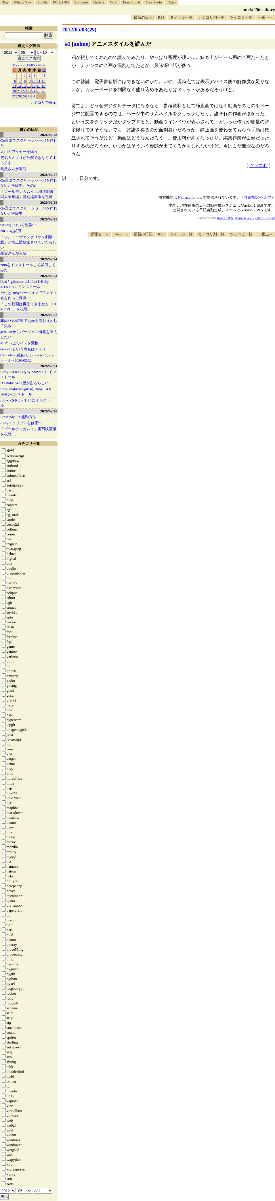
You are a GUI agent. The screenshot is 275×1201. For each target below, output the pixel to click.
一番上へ (265, 234)
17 (34, 86)
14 (19, 86)
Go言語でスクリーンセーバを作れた (28, 143)
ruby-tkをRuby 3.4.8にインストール (27, 403)
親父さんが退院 (13, 169)
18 (39, 86)
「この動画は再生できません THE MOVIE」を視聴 (28, 306)
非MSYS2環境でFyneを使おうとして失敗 (28, 323)
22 (24, 91)
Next (41, 65)
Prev (16, 65)
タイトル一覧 (181, 17)
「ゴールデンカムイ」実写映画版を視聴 (28, 431)
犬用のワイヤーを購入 (19, 151)
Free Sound (131, 2)
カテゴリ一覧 (29, 443)
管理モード (99, 234)
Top (5, 2)
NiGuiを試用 (10, 231)
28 (19, 96)
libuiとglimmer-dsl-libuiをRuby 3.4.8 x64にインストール (24, 284)
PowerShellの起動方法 (18, 417)
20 (14, 91)
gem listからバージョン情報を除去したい (28, 334)
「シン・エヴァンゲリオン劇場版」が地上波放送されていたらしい (28, 242)
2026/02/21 (48, 366)
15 (24, 86)
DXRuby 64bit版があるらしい (24, 383)
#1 (67, 44)
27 (14, 96)
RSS (161, 17)
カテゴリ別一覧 (211, 17)
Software (81, 2)
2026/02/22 (48, 315)
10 (34, 80)
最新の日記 (143, 17)
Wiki (113, 2)
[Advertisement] (197, 282)
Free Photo (154, 2)
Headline (121, 234)
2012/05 (29, 65)
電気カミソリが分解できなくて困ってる (28, 160)
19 (43, 86)
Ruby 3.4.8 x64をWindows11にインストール (28, 374)
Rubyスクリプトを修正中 (21, 423)
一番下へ (265, 17)
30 (29, 96)
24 (34, 91)
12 (43, 80)
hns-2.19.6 (225, 218)
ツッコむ (258, 165)
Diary (171, 2)
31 (34, 96)
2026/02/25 (48, 219)
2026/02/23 (48, 276)
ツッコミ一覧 (241, 17)
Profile (42, 2)
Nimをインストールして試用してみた (28, 267)
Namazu (184, 197)
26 (43, 91)
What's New (23, 2)
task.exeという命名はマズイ (23, 349)
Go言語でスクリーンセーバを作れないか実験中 (28, 211)
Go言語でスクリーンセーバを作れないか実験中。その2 (28, 183)
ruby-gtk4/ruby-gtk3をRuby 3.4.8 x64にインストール (25, 391)
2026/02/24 (48, 259)
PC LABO (61, 2)
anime (81, 44)
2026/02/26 (48, 202)
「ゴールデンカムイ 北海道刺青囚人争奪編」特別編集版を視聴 (27, 194)
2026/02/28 (48, 134)
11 (39, 80)
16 (29, 86)
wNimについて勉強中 (18, 225)
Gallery (99, 2)
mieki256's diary (258, 9)
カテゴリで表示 (43, 102)
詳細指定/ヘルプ (257, 197)
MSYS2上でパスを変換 (19, 343)
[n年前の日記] (115, 29)
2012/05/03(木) (79, 29)
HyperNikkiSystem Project (255, 218)
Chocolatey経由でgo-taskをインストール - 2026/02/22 (27, 357)
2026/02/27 (48, 174)
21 (19, 91)
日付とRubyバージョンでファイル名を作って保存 (28, 295)
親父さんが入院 (13, 253)
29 (24, 96)
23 (29, 91)
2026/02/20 (48, 411)
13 (14, 86)
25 (39, 91)
